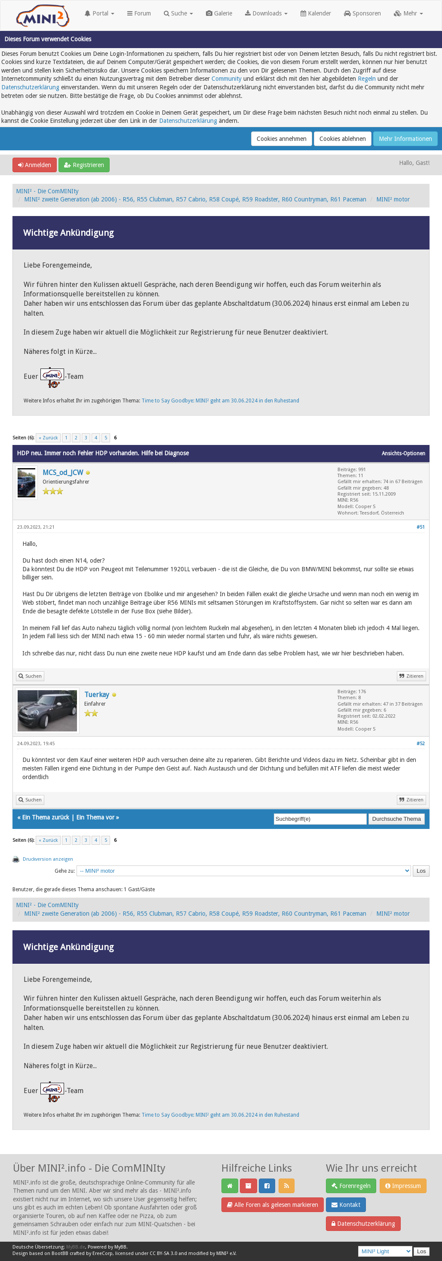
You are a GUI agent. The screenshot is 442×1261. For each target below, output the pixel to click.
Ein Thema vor (95, 817)
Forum (139, 13)
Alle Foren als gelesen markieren (272, 1204)
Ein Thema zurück (45, 817)
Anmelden (34, 164)
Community (227, 78)
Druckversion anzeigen (48, 859)
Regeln (367, 78)
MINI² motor (393, 199)
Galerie (219, 13)
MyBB (120, 1247)
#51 (421, 527)
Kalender (316, 13)
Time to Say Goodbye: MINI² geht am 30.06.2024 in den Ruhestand (220, 401)
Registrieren (84, 164)
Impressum (403, 1185)
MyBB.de (75, 1247)
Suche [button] (178, 13)
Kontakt (346, 1204)
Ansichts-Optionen (403, 454)
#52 (421, 743)
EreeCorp (102, 1253)
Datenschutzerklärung (30, 87)
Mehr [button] (408, 13)
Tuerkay (96, 695)
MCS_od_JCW (63, 473)
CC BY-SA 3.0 (163, 1253)
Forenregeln (351, 1185)
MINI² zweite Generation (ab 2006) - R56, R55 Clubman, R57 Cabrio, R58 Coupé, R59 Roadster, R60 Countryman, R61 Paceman (195, 199)
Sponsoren (362, 13)
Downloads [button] (266, 13)
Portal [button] (99, 13)
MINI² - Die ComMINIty (47, 191)
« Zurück (48, 438)
